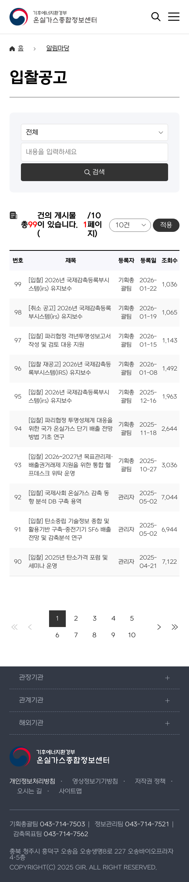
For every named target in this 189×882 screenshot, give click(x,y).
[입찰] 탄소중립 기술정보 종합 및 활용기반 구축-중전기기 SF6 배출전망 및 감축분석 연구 (70, 529)
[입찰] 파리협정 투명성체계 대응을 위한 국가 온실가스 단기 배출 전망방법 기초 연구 (71, 429)
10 (132, 635)
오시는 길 (29, 791)
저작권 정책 (150, 781)
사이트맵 (70, 791)
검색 (94, 172)
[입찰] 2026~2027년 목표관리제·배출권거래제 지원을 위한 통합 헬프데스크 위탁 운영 (71, 465)
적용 (166, 225)
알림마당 (57, 48)
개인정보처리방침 (32, 781)
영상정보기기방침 (95, 781)
